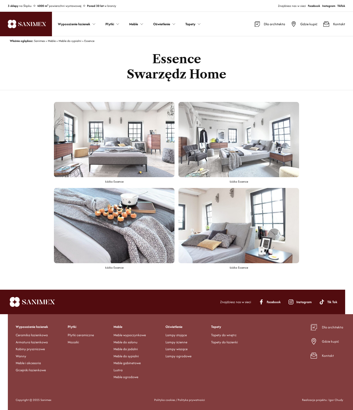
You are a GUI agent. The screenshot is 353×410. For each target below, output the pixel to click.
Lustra (118, 370)
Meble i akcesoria (28, 362)
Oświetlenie (173, 326)
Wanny (21, 356)
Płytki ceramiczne (81, 335)
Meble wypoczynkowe (129, 335)
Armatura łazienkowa (32, 342)
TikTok (341, 6)
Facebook (314, 6)
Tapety (216, 326)
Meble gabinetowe (127, 362)
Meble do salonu (125, 342)
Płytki (72, 326)
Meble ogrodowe (125, 376)
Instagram (328, 6)
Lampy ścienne (176, 342)
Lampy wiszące (176, 349)
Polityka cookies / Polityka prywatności (179, 400)
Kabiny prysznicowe (30, 349)
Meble (117, 326)
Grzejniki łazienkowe (31, 370)
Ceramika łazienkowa (32, 335)
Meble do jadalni (125, 349)
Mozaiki (73, 342)
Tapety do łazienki (224, 342)
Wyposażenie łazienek (32, 326)
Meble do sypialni (126, 356)
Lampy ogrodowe (178, 356)
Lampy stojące (176, 335)
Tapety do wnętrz (224, 335)
